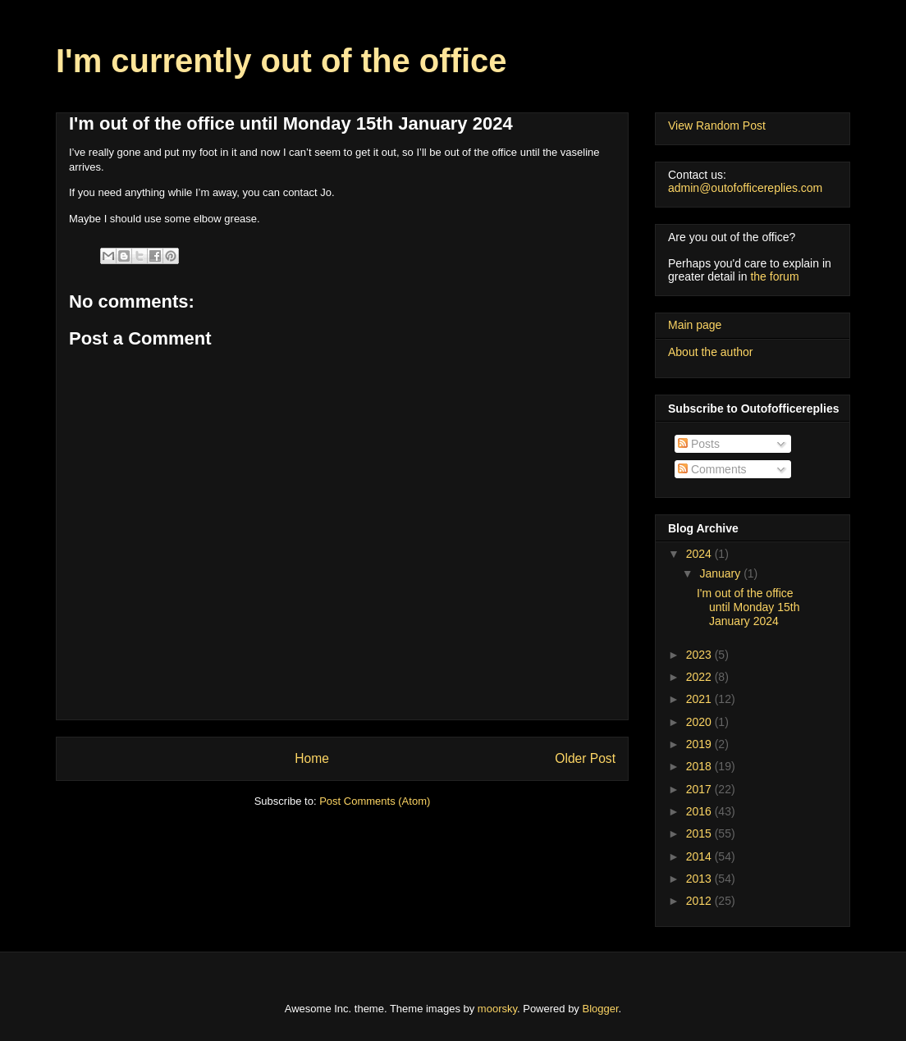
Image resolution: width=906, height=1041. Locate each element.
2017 (700, 789)
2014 (700, 856)
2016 (700, 811)
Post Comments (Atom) (374, 801)
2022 (700, 676)
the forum (774, 276)
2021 (700, 698)
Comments (712, 469)
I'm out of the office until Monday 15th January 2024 (748, 607)
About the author (710, 351)
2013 (700, 878)
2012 (700, 900)
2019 (700, 744)
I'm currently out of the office (281, 61)
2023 (700, 654)
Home (312, 758)
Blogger (601, 1008)
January (721, 573)
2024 (700, 553)
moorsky (497, 1008)
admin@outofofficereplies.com (745, 187)
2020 (700, 721)
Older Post (585, 758)
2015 (700, 833)
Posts (699, 443)
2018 (700, 766)
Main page (694, 324)
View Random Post (717, 125)
